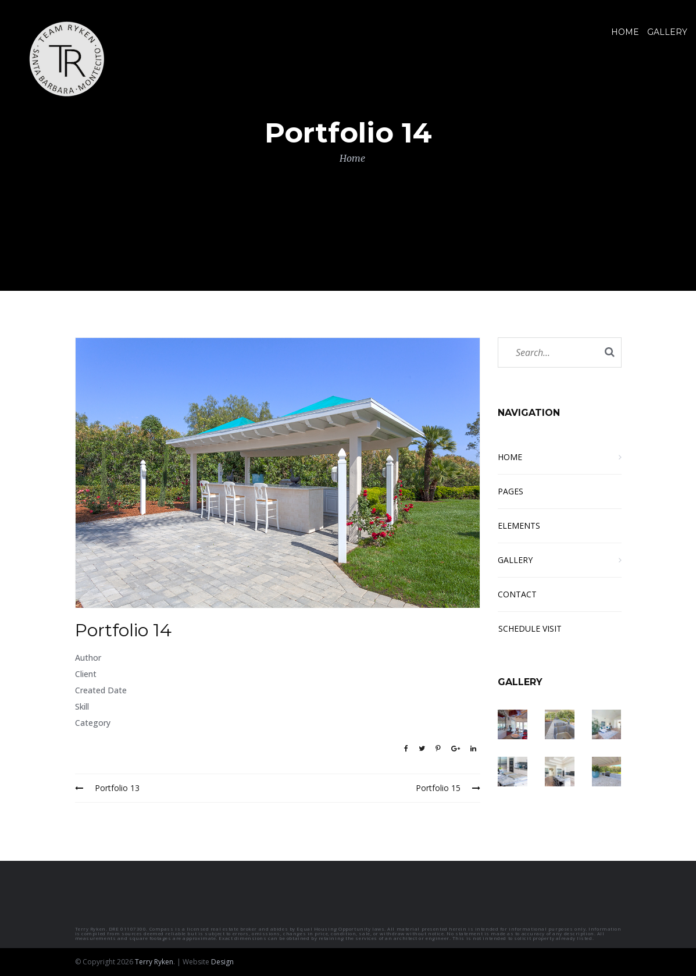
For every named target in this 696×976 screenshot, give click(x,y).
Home (352, 158)
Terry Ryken (154, 962)
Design (222, 962)
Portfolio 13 (107, 787)
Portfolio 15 (448, 787)
